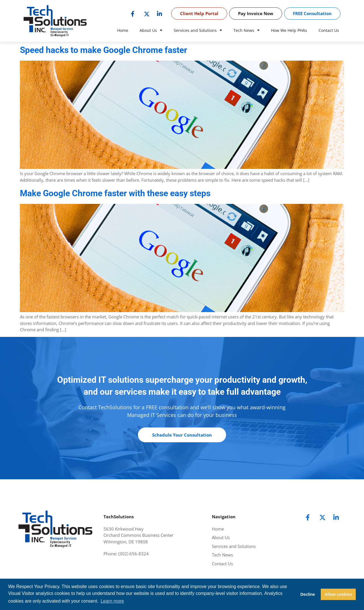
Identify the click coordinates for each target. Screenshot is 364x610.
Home (122, 30)
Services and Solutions (198, 30)
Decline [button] (307, 594)
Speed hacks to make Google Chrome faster (103, 50)
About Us (151, 30)
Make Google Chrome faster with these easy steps (115, 193)
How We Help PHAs (289, 30)
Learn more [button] (112, 601)
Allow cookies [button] (338, 594)
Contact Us (328, 30)
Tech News (246, 30)
